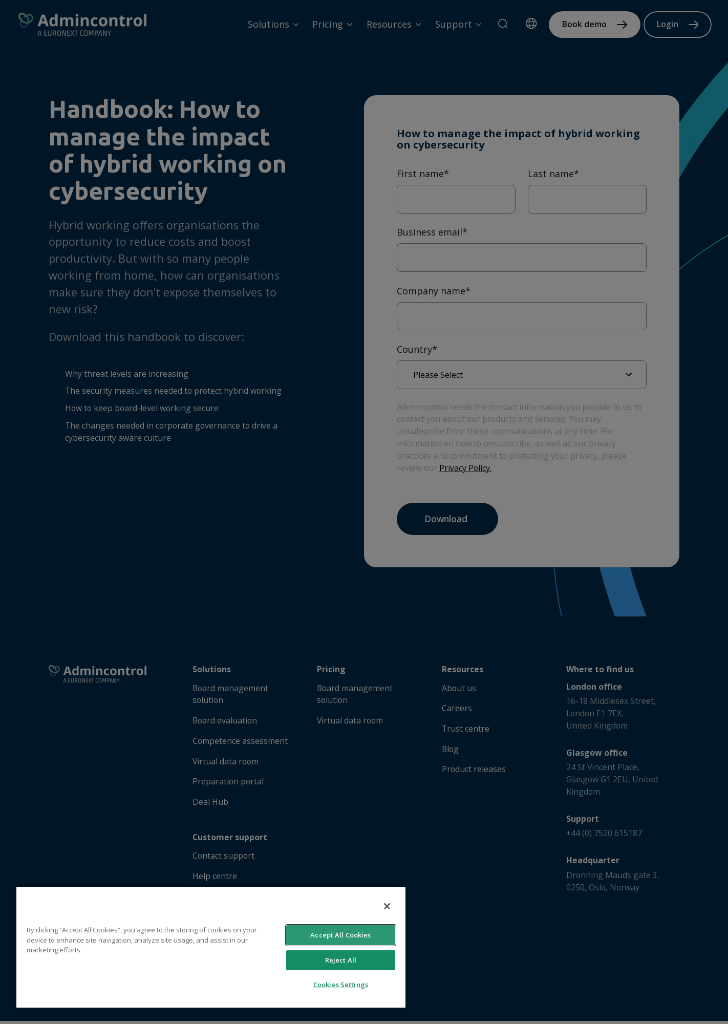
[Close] (387, 906)
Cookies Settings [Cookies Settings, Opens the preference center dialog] (340, 984)
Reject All (340, 960)
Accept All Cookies (340, 935)
